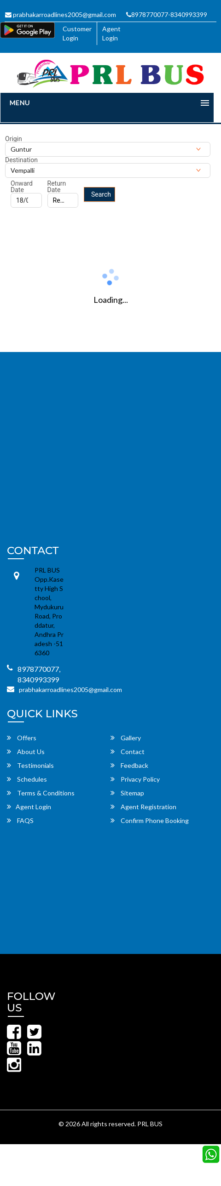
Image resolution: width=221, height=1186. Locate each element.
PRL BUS (150, 1124)
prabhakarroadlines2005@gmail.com (60, 14)
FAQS (20, 820)
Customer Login (77, 33)
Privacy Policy (135, 779)
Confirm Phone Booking (149, 820)
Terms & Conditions (41, 793)
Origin (13, 139)
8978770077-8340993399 (166, 14)
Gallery (125, 738)
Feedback (129, 765)
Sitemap (127, 793)
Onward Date (22, 186)
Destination (21, 160)
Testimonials (30, 765)
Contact (127, 751)
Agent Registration (143, 807)
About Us (26, 751)
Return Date (56, 186)
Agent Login (111, 33)
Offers (21, 738)
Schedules (27, 779)
